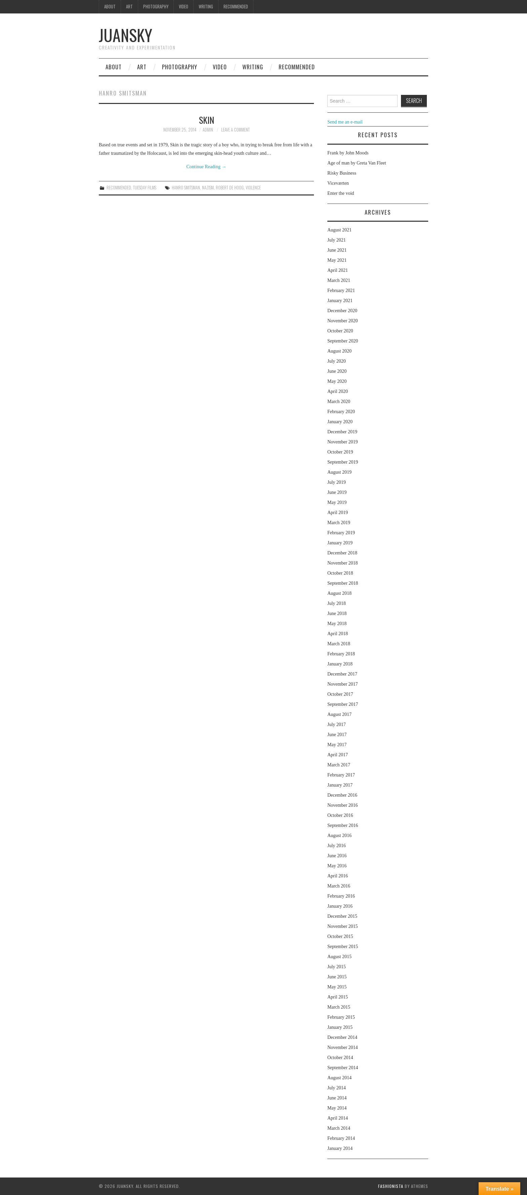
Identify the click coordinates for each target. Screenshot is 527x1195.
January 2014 (340, 1148)
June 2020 (337, 371)
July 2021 (336, 240)
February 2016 (341, 896)
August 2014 (339, 1077)
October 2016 (340, 815)
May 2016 (337, 865)
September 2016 (342, 825)
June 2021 (337, 250)
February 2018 (341, 653)
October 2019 (340, 452)
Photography (155, 6)
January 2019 (340, 542)
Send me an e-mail (345, 121)
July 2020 (336, 361)
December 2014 (342, 1037)
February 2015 (341, 1017)
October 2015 (340, 936)
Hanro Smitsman (186, 187)
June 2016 (337, 855)
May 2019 (337, 502)
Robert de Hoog (230, 187)
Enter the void (340, 193)
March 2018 (338, 643)
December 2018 (342, 552)
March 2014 (338, 1128)
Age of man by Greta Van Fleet (356, 163)
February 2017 (341, 774)
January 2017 (340, 785)
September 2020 (342, 340)
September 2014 (342, 1067)
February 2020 (341, 411)
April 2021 (337, 270)
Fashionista (390, 1186)
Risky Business (341, 173)
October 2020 (340, 330)
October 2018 (340, 573)
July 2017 (336, 724)
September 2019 (342, 462)
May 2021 (337, 260)
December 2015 (342, 916)
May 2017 (337, 744)
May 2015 (337, 986)
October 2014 (340, 1057)
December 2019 (342, 431)
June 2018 (337, 613)
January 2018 (340, 663)
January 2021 (340, 300)
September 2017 (342, 704)
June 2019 (337, 492)
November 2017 (342, 684)
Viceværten (338, 183)
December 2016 (342, 795)
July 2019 (336, 482)
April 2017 (337, 754)
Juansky (125, 35)
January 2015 (340, 1027)
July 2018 (336, 603)
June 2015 (337, 976)
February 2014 (341, 1138)
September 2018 (342, 583)
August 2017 (339, 714)
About (110, 6)
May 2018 (337, 623)
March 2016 (338, 886)
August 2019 (339, 472)
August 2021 (339, 229)
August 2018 (339, 593)
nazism (208, 187)
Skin (206, 119)
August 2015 (339, 956)
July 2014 (336, 1087)
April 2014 (337, 1118)
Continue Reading (207, 166)
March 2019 (338, 522)
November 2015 (342, 926)
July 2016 (336, 845)
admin (208, 129)
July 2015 (336, 966)
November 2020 (342, 320)
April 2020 (337, 391)
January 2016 (340, 906)
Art (129, 6)
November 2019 (342, 441)
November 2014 (342, 1047)
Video (183, 6)
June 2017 (337, 734)
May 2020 (337, 381)
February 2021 (341, 290)
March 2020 (338, 401)
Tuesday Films (144, 187)
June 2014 (337, 1097)
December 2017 (342, 674)
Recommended (236, 6)
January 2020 (340, 421)
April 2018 (337, 633)
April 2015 (337, 997)
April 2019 (337, 512)
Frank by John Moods (348, 152)
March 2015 (338, 1007)
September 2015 (342, 946)
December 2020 (342, 310)
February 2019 (341, 532)
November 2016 (342, 805)
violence (253, 187)
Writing (206, 6)
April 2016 (337, 875)
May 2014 (337, 1108)
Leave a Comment (235, 129)
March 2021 (338, 280)
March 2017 (338, 764)
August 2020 (339, 351)
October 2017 (340, 694)
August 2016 (339, 835)
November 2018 (342, 563)
